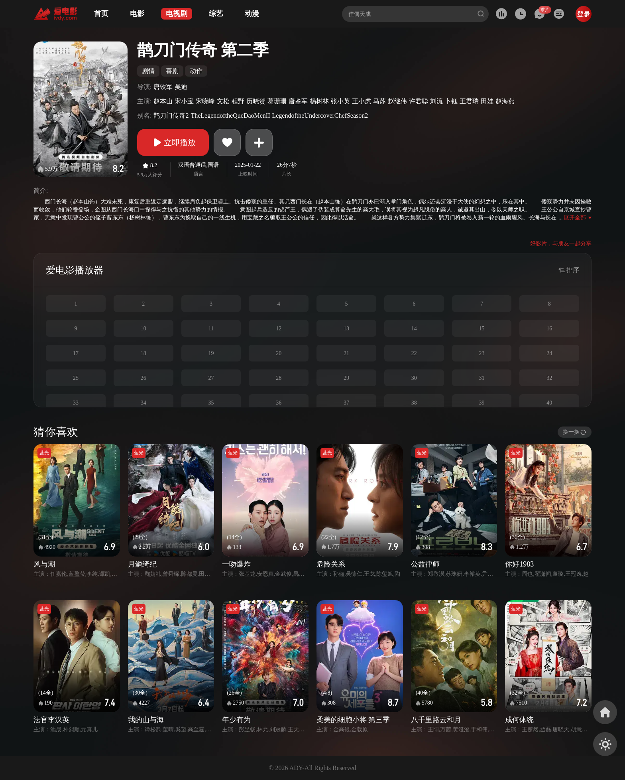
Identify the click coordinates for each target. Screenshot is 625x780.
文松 (223, 101)
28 (278, 378)
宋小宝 (184, 101)
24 (549, 353)
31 (481, 378)
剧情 (148, 70)
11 (211, 329)
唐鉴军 (298, 101)
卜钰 (451, 101)
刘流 (436, 101)
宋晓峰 (205, 101)
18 (143, 353)
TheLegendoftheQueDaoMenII (230, 115)
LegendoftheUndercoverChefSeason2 (320, 115)
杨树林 (319, 101)
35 (211, 403)
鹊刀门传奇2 (171, 115)
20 (278, 353)
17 (76, 353)
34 (143, 403)
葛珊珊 (277, 101)
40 (549, 403)
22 (414, 353)
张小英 (340, 101)
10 (143, 329)
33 (76, 403)
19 (211, 353)
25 (76, 378)
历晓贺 (255, 101)
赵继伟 (397, 101)
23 (481, 353)
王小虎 (361, 101)
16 (549, 329)
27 (211, 378)
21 (346, 353)
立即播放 (173, 142)
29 (346, 378)
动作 (196, 70)
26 (143, 378)
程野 (238, 101)
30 (414, 378)
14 (414, 329)
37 (346, 403)
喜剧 (172, 70)
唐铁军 (163, 86)
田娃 (487, 101)
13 (346, 329)
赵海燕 (505, 101)
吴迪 (181, 86)
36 (278, 403)
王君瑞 (469, 101)
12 (278, 329)
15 (481, 329)
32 (549, 378)
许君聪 (418, 101)
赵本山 (163, 101)
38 (414, 403)
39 (481, 403)
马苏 (379, 101)
